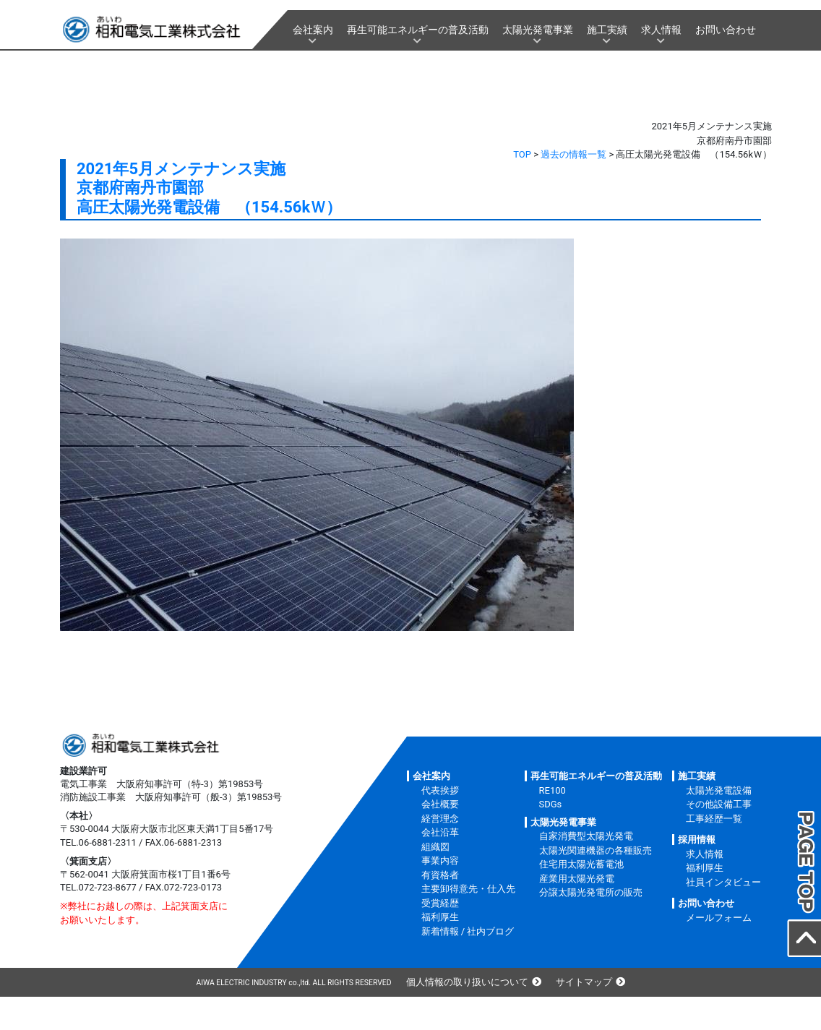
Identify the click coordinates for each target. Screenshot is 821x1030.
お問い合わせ (725, 29)
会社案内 (313, 29)
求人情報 (661, 29)
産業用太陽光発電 (576, 878)
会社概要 (440, 804)
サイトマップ (584, 982)
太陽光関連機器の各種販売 (595, 850)
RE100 (552, 790)
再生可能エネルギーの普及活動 (418, 29)
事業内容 (440, 860)
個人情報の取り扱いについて (467, 982)
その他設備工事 (719, 804)
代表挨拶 (440, 790)
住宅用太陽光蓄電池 (581, 864)
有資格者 (440, 875)
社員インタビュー (723, 882)
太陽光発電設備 (719, 790)
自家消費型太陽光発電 (586, 836)
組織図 (435, 846)
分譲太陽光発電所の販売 (590, 892)
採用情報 (696, 839)
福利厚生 (440, 916)
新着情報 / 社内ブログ (468, 931)
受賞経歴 (440, 903)
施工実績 (607, 29)
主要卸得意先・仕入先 (468, 888)
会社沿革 (440, 832)
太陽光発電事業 (537, 29)
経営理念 (440, 818)
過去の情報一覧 (573, 154)
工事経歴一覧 (714, 818)
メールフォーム (719, 917)
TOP (522, 154)
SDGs (550, 804)
